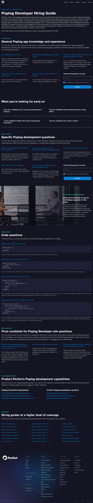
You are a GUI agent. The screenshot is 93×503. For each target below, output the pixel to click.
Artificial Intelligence (45, 460)
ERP (42, 491)
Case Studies (78, 460)
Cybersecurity (44, 484)
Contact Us (28, 490)
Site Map (88, 500)
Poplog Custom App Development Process (61, 395)
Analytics (43, 462)
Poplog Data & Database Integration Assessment (18, 398)
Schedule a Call (29, 488)
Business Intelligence (46, 474)
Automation (43, 472)
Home (76, 500)
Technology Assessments (47, 496)
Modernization (29, 476)
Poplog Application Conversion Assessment (16, 393)
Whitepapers (78, 465)
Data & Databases (45, 486)
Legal (61, 477)
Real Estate (62, 484)
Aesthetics (28, 479)
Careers (27, 467)
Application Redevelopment (47, 467)
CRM (42, 482)
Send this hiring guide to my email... (74, 74)
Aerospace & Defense (65, 460)
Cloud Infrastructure (45, 477)
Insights (76, 472)
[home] (3, 2)
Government (63, 472)
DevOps (43, 489)
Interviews (77, 462)
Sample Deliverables (79, 470)
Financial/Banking (64, 465)
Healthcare (62, 474)
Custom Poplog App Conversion (58, 393)
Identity (27, 460)
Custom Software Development (48, 479)
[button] (66, 2)
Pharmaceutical (63, 482)
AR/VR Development (46, 470)
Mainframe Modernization (47, 494)
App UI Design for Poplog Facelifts (59, 398)
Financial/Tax (63, 470)
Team (27, 462)
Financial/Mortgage (64, 467)
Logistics (62, 479)
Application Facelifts (46, 465)
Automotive (62, 462)
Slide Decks (77, 467)
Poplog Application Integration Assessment (16, 395)
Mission (27, 465)
